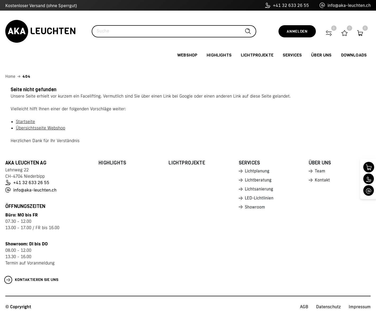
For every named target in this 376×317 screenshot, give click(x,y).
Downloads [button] (354, 55)
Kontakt (322, 180)
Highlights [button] (219, 55)
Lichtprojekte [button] (257, 55)
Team (320, 171)
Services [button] (292, 55)
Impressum (360, 306)
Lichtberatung (258, 180)
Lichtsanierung (259, 190)
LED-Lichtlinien (259, 199)
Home (10, 76)
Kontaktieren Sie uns (31, 280)
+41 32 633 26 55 (287, 5)
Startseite (25, 121)
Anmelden (297, 31)
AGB (304, 306)
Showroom (255, 208)
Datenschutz (328, 306)
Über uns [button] (321, 55)
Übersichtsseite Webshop (40, 128)
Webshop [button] (187, 55)
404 (26, 76)
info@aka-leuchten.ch (345, 5)
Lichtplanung (257, 171)
